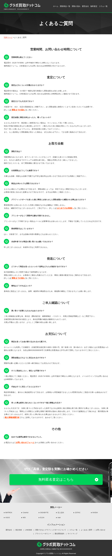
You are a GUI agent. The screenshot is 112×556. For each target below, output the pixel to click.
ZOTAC (77, 512)
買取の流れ (76, 6)
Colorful (25, 512)
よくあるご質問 (86, 529)
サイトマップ (72, 533)
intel (59, 517)
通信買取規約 (59, 533)
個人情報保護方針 (12, 417)
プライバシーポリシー (43, 533)
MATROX (8, 512)
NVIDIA (95, 512)
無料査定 (93, 6)
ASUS (7, 517)
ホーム (55, 6)
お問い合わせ (100, 529)
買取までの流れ (18, 110)
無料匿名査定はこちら (56, 481)
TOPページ (8, 37)
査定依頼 (18, 529)
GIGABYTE (44, 512)
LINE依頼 (28, 529)
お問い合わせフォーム (24, 442)
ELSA (42, 517)
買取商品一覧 (65, 6)
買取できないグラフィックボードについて (50, 529)
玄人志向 (61, 512)
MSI (24, 517)
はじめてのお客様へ (65, 208)
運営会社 (85, 6)
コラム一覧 (103, 6)
